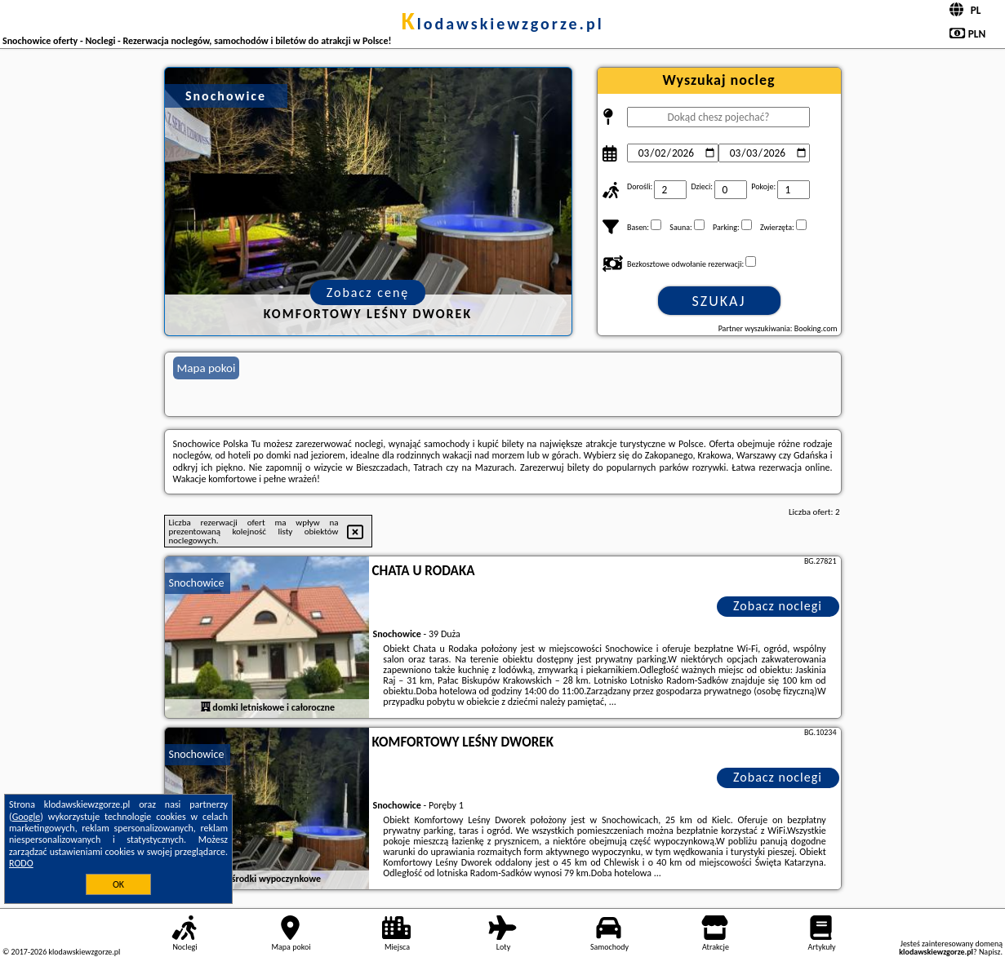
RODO (21, 863)
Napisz (990, 951)
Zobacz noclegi (777, 606)
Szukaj (719, 301)
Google (26, 816)
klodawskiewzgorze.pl (502, 23)
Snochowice (197, 583)
